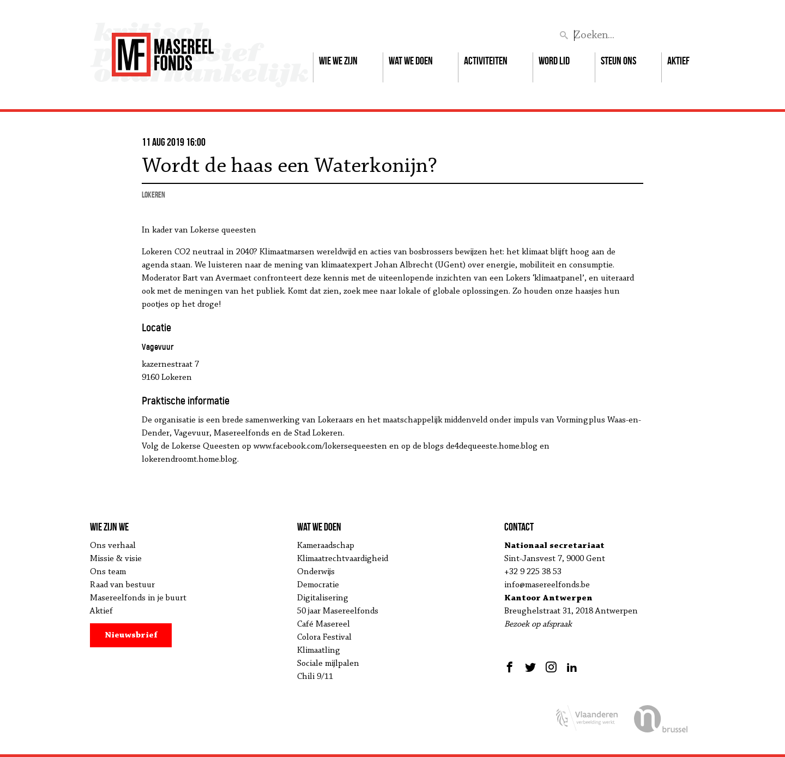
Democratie (318, 585)
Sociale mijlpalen (328, 663)
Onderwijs (316, 572)
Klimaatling (318, 650)
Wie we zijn (338, 61)
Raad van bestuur (122, 585)
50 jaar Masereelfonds (337, 611)
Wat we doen (411, 61)
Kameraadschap (325, 545)
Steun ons (618, 61)
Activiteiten (486, 61)
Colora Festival (324, 637)
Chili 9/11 (315, 676)
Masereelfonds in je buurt (138, 598)
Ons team (108, 572)
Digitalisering (322, 598)
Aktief (678, 61)
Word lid (554, 61)
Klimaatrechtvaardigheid (342, 559)
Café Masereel (323, 624)
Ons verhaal (113, 545)
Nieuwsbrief (131, 635)
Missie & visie (116, 559)
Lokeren (153, 194)
